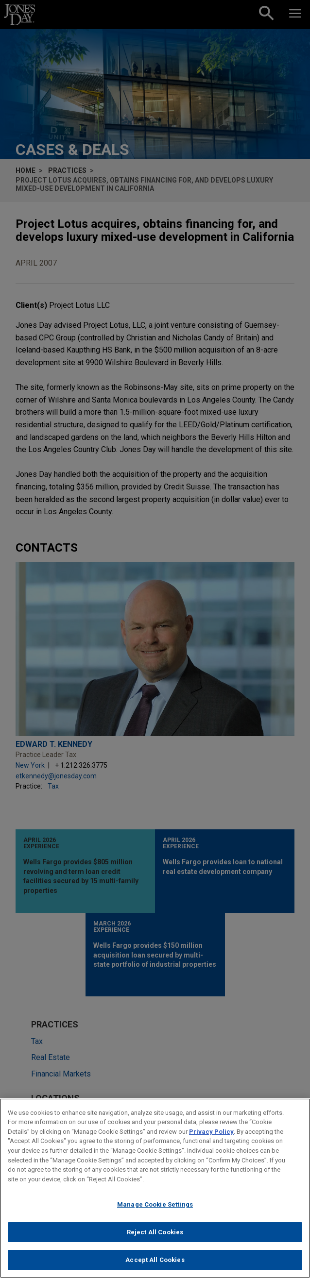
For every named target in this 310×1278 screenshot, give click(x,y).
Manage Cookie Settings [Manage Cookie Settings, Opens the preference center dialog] (155, 1210)
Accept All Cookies (154, 1266)
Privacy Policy (211, 1138)
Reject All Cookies (155, 1238)
